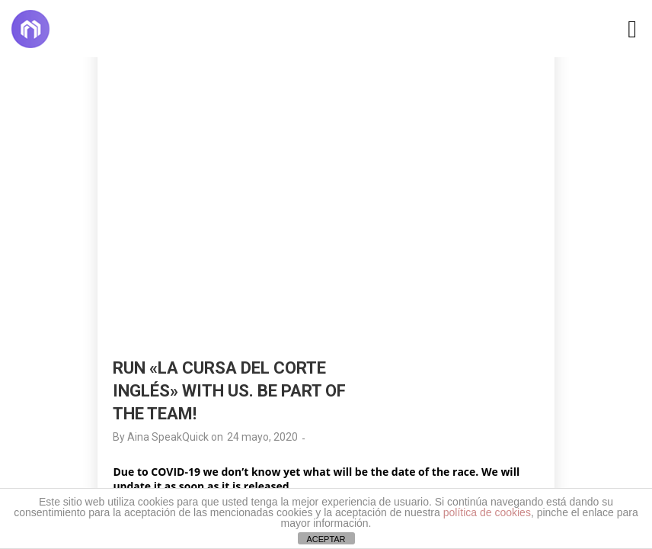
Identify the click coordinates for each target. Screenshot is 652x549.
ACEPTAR (325, 539)
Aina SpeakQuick (168, 437)
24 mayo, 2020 (262, 437)
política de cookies (487, 512)
